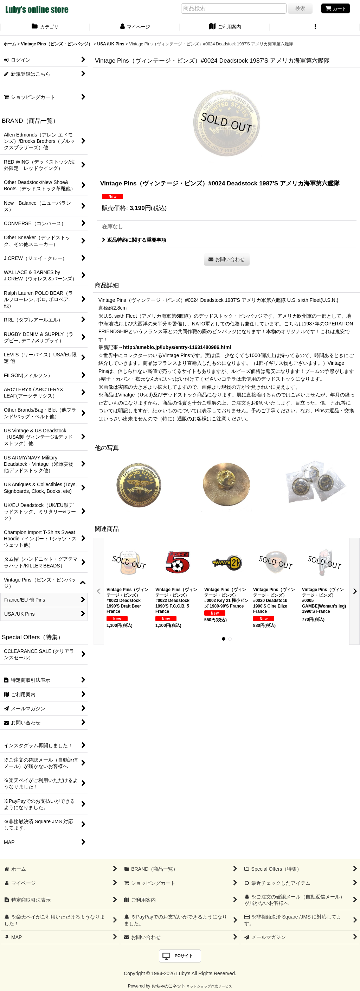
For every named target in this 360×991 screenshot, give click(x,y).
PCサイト (184, 955)
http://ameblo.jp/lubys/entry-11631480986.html (177, 347)
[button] (315, 27)
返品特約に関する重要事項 (134, 240)
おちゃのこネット (168, 986)
